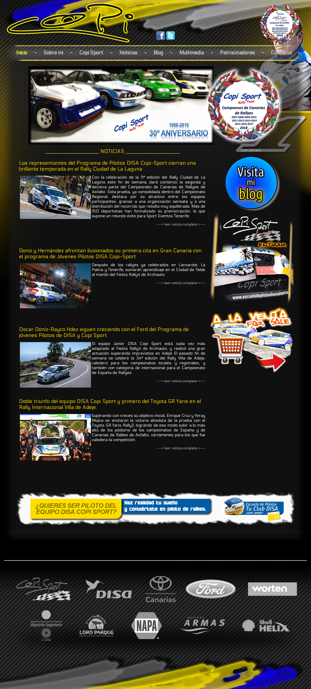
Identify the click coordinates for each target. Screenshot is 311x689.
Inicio (21, 53)
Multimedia (191, 53)
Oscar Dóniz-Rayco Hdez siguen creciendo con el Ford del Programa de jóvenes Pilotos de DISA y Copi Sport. (104, 332)
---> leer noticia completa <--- (180, 224)
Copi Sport (91, 53)
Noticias (128, 53)
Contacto (281, 53)
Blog (158, 53)
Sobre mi (53, 53)
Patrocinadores (237, 53)
